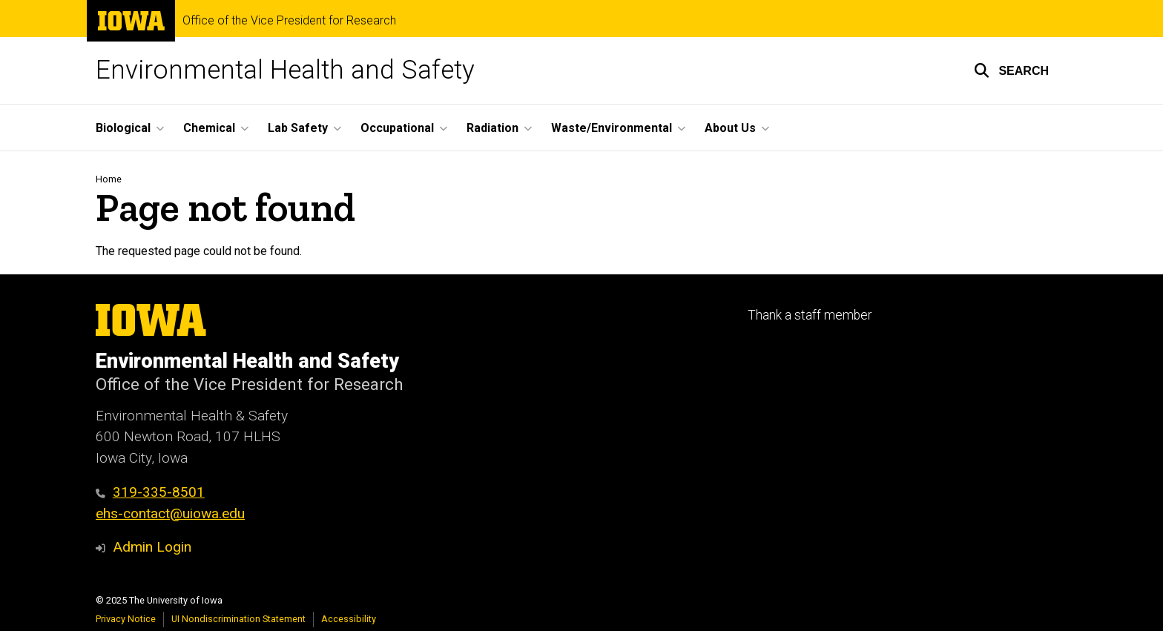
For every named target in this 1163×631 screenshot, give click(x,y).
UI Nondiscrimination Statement (238, 618)
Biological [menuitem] (123, 128)
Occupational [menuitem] (397, 128)
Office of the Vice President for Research (289, 20)
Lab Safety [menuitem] (298, 128)
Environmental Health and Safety (285, 70)
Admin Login (152, 546)
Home (109, 179)
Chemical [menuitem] (209, 128)
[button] (1011, 70)
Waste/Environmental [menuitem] (611, 128)
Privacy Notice (126, 618)
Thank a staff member (810, 315)
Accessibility (348, 618)
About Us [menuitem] (730, 128)
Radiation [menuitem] (492, 128)
